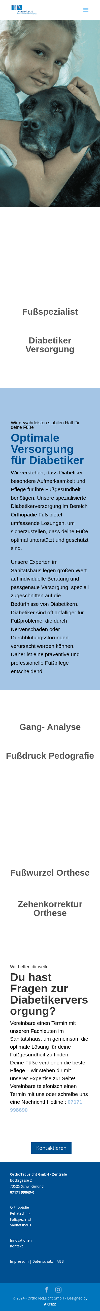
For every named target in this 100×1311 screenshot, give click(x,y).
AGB (60, 1261)
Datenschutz (42, 1261)
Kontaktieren (51, 1148)
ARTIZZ (50, 1304)
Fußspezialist (20, 1219)
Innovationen (21, 1240)
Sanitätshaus (20, 1225)
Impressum (19, 1261)
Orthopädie (19, 1207)
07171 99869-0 (22, 1192)
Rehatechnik (20, 1213)
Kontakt (16, 1246)
